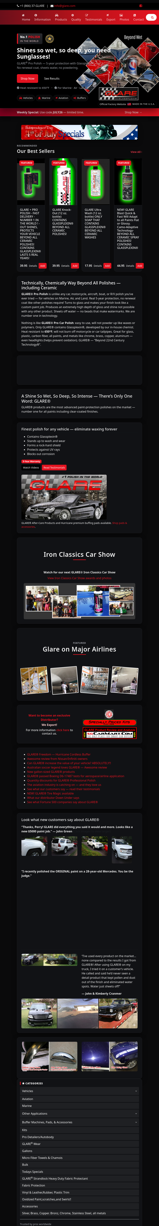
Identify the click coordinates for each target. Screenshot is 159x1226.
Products (61, 17)
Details (33, 265)
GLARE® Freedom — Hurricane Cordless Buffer (58, 754)
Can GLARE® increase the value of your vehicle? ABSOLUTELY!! (69, 763)
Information (43, 17)
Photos (124, 17)
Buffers (80, 98)
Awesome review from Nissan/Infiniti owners (57, 759)
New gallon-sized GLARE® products (51, 772)
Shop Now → (133, 112)
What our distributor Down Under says (53, 798)
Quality (76, 17)
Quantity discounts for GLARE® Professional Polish (61, 780)
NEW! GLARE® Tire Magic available (50, 793)
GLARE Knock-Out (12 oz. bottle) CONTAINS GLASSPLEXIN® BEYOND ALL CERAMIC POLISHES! (62, 222)
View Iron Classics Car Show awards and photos (79, 578)
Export (110, 17)
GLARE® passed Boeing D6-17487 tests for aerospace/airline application (75, 776)
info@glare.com (64, 6)
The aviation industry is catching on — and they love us (64, 785)
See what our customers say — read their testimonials (63, 789)
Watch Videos (31, 467)
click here (62, 730)
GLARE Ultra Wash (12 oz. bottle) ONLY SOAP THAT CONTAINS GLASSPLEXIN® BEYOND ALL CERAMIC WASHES (95, 223)
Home (26, 17)
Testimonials (93, 17)
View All (136, 152)
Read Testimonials (54, 467)
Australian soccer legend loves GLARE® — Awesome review (67, 767)
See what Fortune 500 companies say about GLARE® (62, 802)
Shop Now (27, 78)
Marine (44, 98)
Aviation (62, 98)
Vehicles (26, 98)
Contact (138, 17)
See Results (52, 78)
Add (42, 265)
